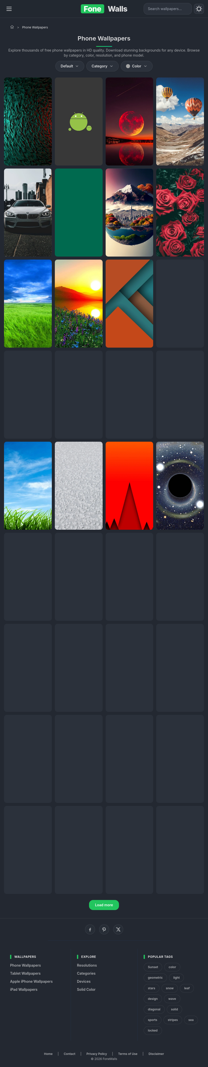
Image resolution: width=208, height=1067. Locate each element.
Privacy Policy (97, 1054)
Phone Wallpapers (25, 965)
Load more (104, 905)
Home (48, 1054)
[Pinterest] (104, 929)
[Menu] (9, 9)
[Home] (12, 27)
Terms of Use (128, 1054)
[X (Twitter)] (118, 929)
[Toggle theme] (199, 9)
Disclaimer (156, 1054)
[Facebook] (90, 929)
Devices (84, 981)
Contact (69, 1054)
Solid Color (86, 989)
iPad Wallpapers (23, 989)
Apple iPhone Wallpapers (31, 981)
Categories (86, 973)
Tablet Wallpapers (25, 973)
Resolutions (87, 965)
